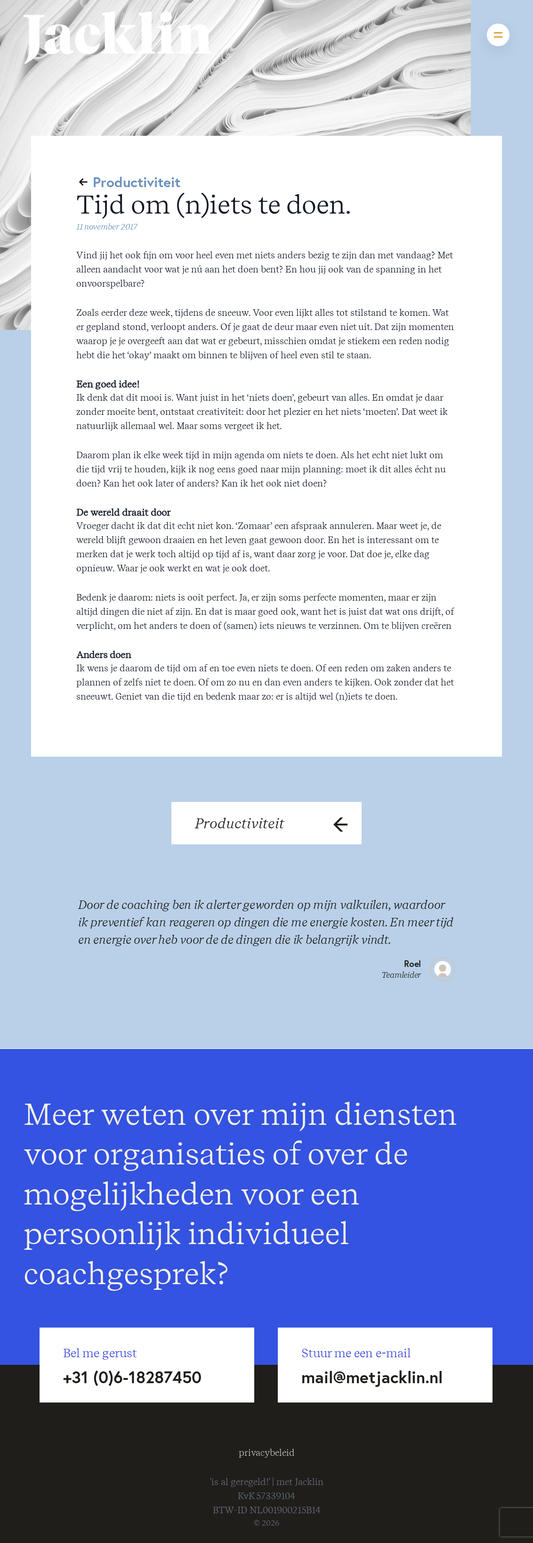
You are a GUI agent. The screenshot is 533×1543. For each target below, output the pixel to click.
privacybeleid (267, 1452)
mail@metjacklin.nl (372, 1377)
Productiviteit (136, 182)
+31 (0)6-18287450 (132, 1377)
